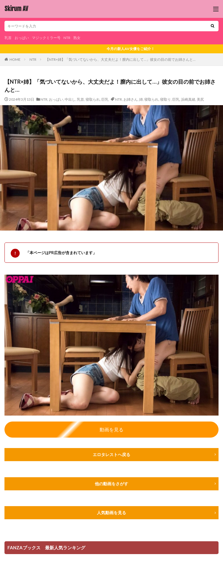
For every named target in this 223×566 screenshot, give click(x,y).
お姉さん (130, 99)
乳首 (8, 37)
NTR (67, 37)
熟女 (76, 37)
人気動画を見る (111, 512)
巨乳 (105, 99)
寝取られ (93, 99)
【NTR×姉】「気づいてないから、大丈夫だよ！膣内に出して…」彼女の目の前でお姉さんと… (120, 59)
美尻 (200, 99)
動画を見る (111, 429)
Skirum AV (16, 9)
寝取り (165, 99)
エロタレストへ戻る (111, 454)
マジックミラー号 (46, 37)
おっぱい (22, 37)
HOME (15, 59)
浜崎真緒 (188, 99)
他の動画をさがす (111, 483)
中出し (70, 99)
